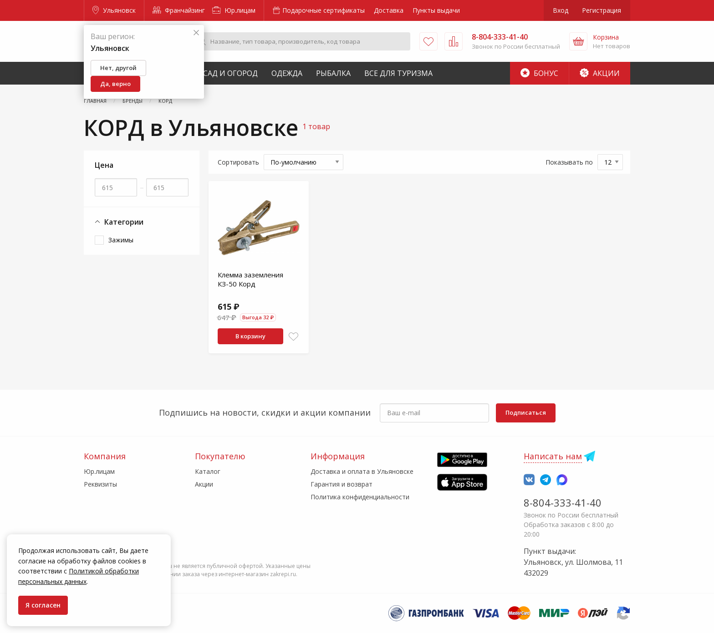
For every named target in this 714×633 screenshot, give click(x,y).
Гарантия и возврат (341, 484)
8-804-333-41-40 (563, 502)
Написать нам (553, 456)
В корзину (250, 336)
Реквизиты (100, 484)
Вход (560, 10)
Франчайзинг (179, 10)
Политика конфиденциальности (360, 496)
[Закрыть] (196, 33)
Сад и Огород (230, 73)
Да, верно (115, 84)
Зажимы (120, 240)
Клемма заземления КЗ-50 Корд (250, 279)
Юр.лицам (233, 10)
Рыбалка (333, 73)
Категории (119, 222)
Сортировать (238, 162)
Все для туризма (398, 73)
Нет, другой (118, 68)
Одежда (286, 73)
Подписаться (525, 412)
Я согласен (43, 605)
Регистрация (601, 10)
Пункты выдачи (436, 10)
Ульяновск (114, 10)
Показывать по (569, 162)
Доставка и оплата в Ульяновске (362, 471)
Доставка (388, 10)
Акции (600, 73)
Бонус (539, 73)
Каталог (207, 471)
